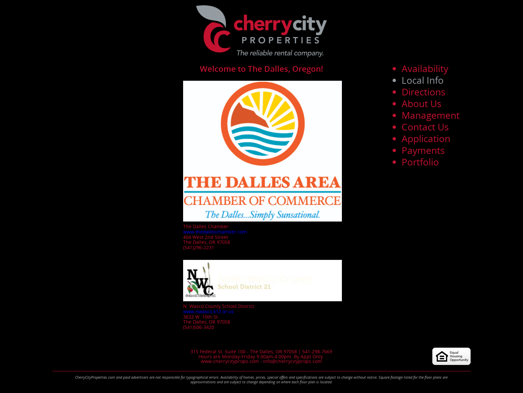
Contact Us (425, 126)
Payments (423, 150)
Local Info (423, 80)
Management (431, 115)
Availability (425, 68)
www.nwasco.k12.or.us (208, 311)
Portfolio (420, 161)
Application (426, 138)
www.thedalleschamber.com (215, 232)
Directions (423, 91)
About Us (421, 103)
